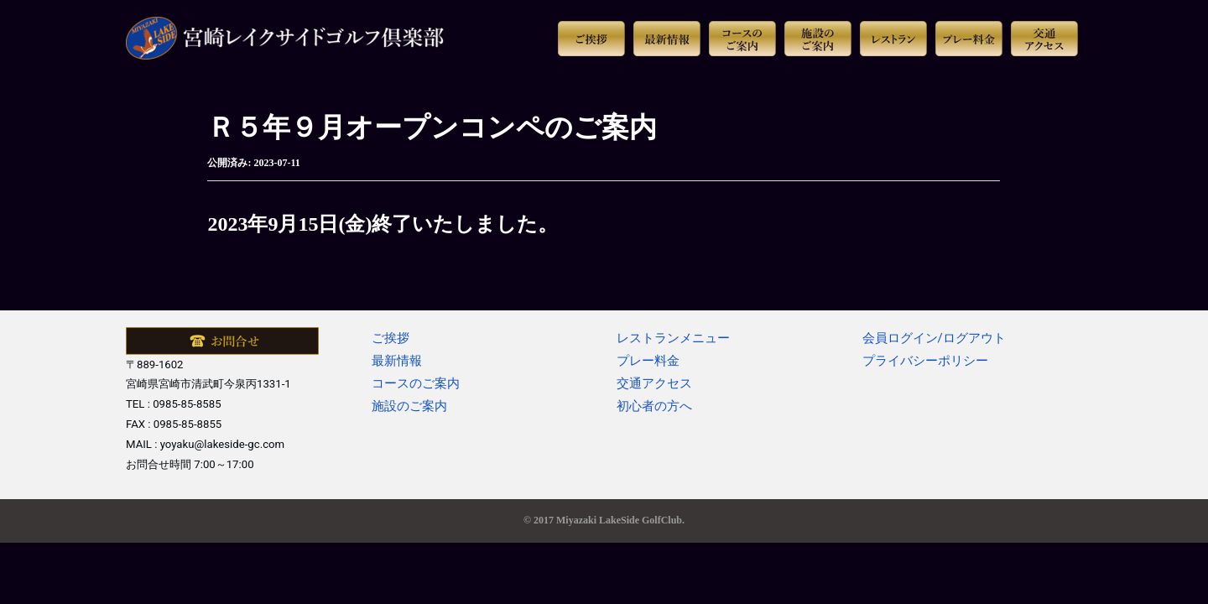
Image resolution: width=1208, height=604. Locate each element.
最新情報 (397, 360)
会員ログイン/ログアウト (934, 338)
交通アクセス (654, 383)
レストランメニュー (673, 338)
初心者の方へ (654, 406)
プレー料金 (648, 360)
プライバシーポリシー (925, 360)
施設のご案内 (409, 406)
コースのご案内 (416, 383)
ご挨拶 (390, 338)
